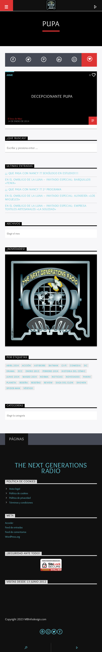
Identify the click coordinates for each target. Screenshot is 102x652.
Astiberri (39, 365)
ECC (20, 371)
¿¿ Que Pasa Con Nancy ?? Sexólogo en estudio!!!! (41, 173)
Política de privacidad (20, 497)
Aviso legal (14, 488)
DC (85, 365)
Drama (10, 371)
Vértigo (28, 388)
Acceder (9, 523)
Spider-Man (13, 388)
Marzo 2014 (30, 376)
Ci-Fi (64, 365)
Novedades (73, 376)
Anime (10, 75)
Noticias (57, 376)
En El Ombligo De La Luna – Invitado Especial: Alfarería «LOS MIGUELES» (50, 197)
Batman (53, 365)
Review (48, 382)
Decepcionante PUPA (51, 96)
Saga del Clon (64, 382)
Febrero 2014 (50, 371)
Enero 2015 (32, 371)
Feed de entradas (14, 527)
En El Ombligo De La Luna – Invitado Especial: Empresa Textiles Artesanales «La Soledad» (45, 207)
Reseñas (36, 382)
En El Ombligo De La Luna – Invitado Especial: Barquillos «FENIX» (48, 181)
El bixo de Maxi (15, 118)
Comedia (75, 365)
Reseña (24, 382)
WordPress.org (12, 536)
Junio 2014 (13, 376)
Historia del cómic (73, 371)
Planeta (11, 382)
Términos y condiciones (21, 502)
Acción (26, 365)
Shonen (81, 382)
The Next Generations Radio (51, 467)
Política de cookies (18, 493)
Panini (87, 376)
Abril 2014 (13, 365)
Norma (44, 376)
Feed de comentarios (15, 532)
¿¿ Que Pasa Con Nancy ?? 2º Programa (33, 189)
